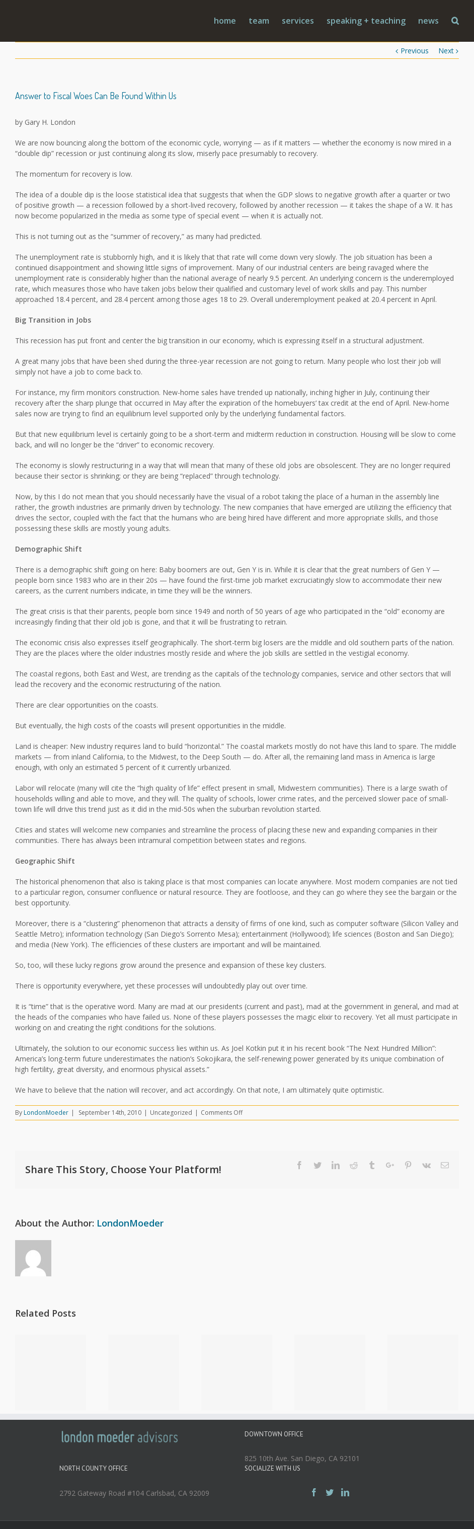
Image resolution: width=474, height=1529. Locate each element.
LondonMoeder (46, 1112)
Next (446, 50)
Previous (415, 50)
